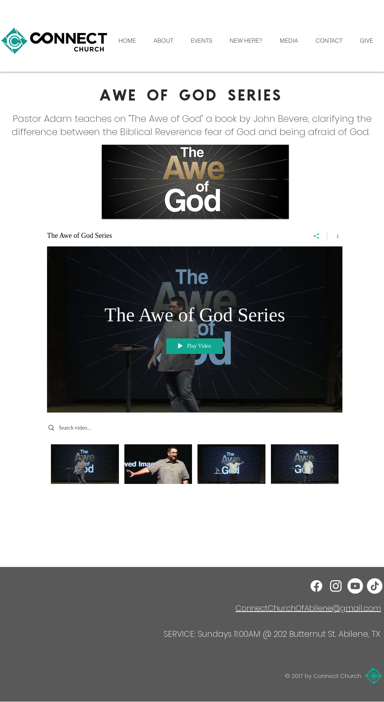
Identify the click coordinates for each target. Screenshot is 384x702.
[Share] (316, 236)
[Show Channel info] (334, 236)
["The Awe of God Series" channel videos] (195, 469)
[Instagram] (336, 586)
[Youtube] (355, 586)
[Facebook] (316, 586)
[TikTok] (374, 586)
